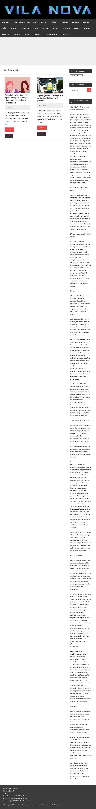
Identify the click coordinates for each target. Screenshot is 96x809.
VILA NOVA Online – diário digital (25, 22)
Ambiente (86, 22)
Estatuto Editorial (9, 791)
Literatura (66, 28)
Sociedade (9, 136)
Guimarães (37, 34)
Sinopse (5, 793)
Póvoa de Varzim (51, 34)
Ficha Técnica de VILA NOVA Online (14, 796)
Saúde (4, 28)
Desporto (14, 28)
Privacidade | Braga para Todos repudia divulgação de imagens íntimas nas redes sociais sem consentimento (16, 99)
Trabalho (75, 22)
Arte (36, 28)
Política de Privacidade (10, 788)
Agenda (43, 22)
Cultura (45, 28)
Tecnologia (87, 28)
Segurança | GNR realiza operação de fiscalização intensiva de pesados (50, 98)
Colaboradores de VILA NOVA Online (15, 798)
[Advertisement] (48, 51)
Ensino (76, 28)
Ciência (55, 28)
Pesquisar (5, 22)
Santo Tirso (66, 34)
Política (53, 22)
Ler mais (9, 130)
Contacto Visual (55, 805)
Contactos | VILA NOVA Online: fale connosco (17, 801)
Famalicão (5, 34)
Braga (27, 34)
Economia (64, 22)
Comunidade (26, 28)
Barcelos (17, 34)
